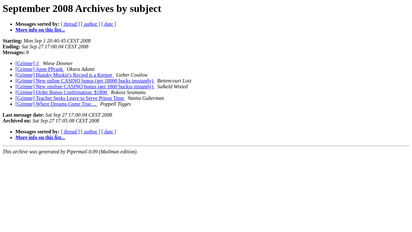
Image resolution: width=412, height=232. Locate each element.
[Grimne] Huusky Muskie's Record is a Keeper (64, 75)
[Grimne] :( (27, 63)
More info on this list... (40, 30)
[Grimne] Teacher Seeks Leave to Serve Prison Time (70, 98)
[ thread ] (70, 24)
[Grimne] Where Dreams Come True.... (56, 104)
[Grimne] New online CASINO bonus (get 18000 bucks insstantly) (84, 80)
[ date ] (108, 24)
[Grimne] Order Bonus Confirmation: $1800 (61, 92)
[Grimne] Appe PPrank (39, 69)
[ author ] (90, 24)
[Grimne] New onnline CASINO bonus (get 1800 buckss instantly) (84, 86)
